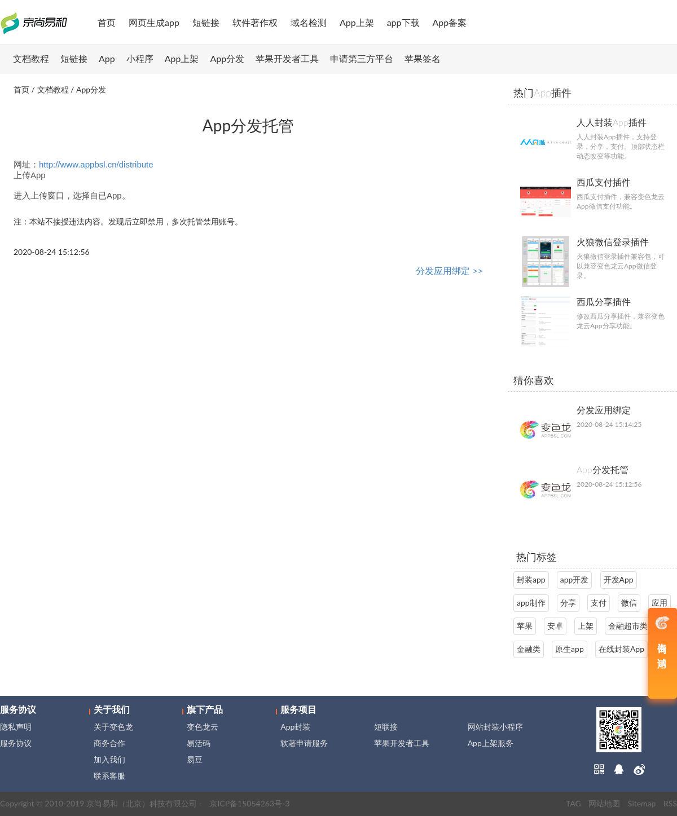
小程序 (139, 58)
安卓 (555, 625)
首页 (107, 22)
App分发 (227, 58)
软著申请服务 (304, 743)
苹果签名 (423, 58)
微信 (629, 602)
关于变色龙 (113, 726)
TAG (573, 803)
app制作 (531, 602)
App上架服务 (490, 743)
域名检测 (309, 22)
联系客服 (109, 775)
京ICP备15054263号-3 (249, 803)
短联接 (386, 726)
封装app (531, 579)
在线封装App (621, 649)
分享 (568, 602)
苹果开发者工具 (287, 58)
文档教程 (31, 58)
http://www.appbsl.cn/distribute (96, 164)
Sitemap (642, 803)
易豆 (195, 759)
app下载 (403, 22)
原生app (569, 649)
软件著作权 (255, 22)
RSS (670, 803)
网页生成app (154, 22)
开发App (619, 579)
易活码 (198, 743)
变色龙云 (202, 726)
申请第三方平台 (361, 58)
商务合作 (109, 743)
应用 (659, 602)
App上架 (357, 22)
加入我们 (109, 759)
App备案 (450, 22)
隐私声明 (16, 726)
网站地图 (604, 803)
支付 (598, 602)
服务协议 (16, 743)
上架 (586, 625)
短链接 (205, 22)
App (107, 58)
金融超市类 (628, 625)
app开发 (574, 579)
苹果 (525, 625)
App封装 (295, 726)
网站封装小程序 (495, 726)
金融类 (528, 649)
